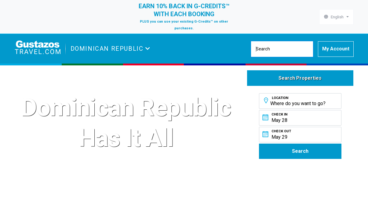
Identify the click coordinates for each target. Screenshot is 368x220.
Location (280, 98)
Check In (279, 114)
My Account (335, 49)
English (334, 16)
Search (300, 151)
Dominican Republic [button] (108, 48)
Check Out (281, 131)
